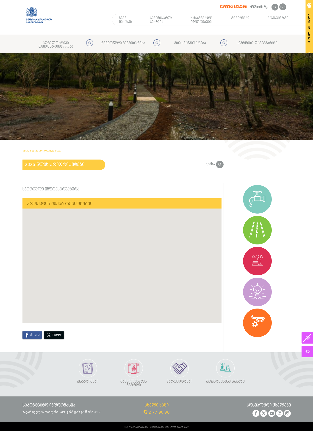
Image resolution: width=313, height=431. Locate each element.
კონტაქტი (259, 7)
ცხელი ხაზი (156, 405)
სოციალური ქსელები (269, 405)
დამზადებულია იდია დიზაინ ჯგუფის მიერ (169, 427)
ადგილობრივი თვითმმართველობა (56, 45)
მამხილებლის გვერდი (133, 383)
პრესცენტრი (278, 18)
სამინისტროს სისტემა (161, 20)
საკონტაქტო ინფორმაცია (48, 405)
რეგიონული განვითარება (123, 43)
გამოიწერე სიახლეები (233, 7)
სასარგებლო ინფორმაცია (202, 20)
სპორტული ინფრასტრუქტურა (50, 189)
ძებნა (215, 164)
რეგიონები (240, 18)
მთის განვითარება (190, 43)
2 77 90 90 (157, 412)
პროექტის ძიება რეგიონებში (59, 203)
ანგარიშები (87, 382)
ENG (282, 7)
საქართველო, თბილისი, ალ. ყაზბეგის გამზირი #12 (61, 412)
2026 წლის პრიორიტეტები (54, 164)
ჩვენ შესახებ (125, 20)
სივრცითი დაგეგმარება (257, 43)
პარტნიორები (179, 382)
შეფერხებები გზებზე (225, 382)
